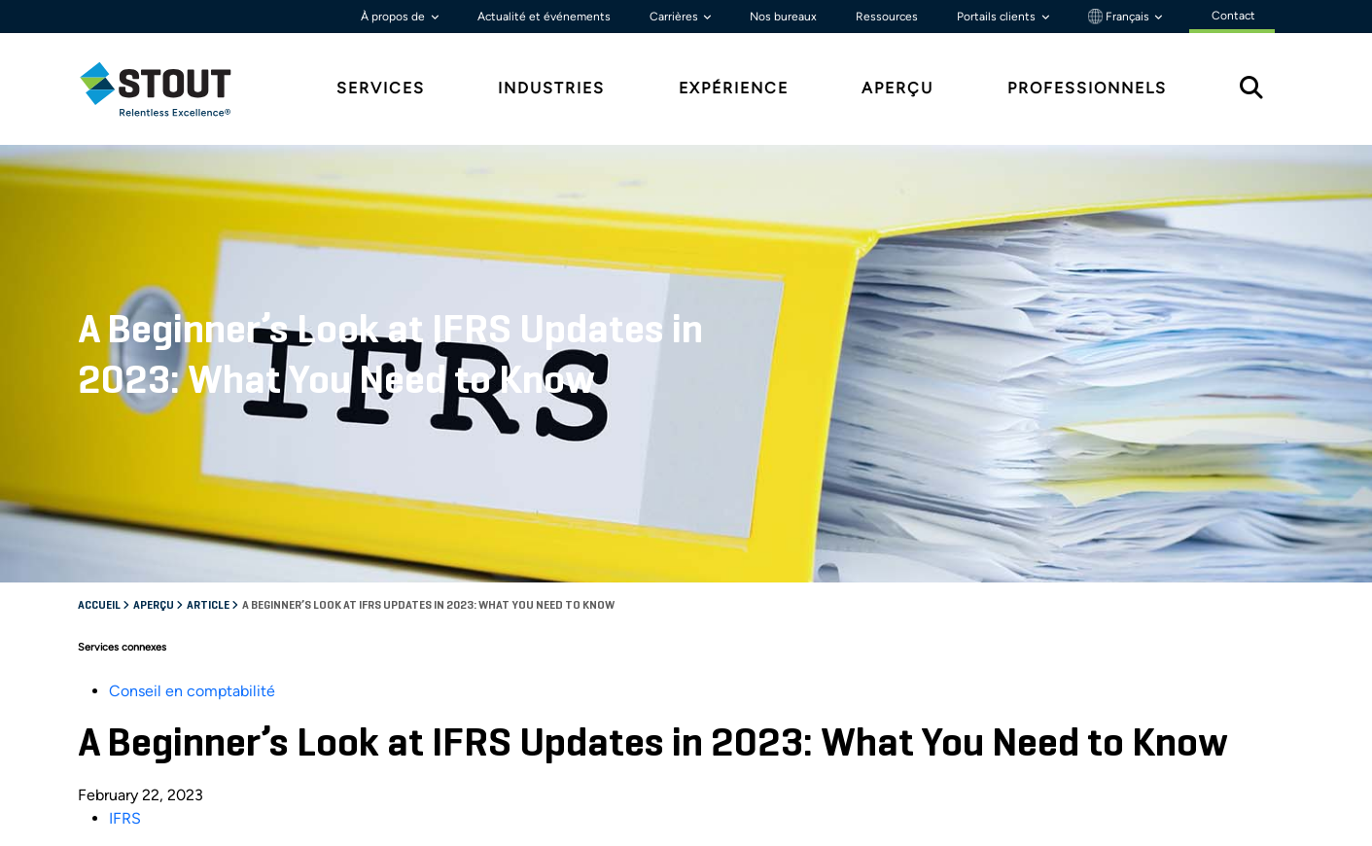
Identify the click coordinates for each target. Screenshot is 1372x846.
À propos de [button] (394, 16)
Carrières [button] (675, 16)
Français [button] (1120, 16)
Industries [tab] (551, 88)
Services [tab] (380, 88)
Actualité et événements (544, 16)
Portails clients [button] (997, 16)
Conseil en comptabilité (192, 691)
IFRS (125, 818)
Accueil (100, 606)
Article (209, 606)
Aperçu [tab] (897, 88)
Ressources (887, 16)
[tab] (170, 89)
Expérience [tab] (734, 88)
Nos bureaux (783, 16)
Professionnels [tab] (1087, 88)
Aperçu (154, 606)
